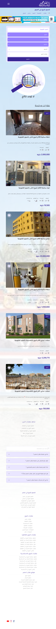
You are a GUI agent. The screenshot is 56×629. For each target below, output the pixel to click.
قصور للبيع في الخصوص (28, 428)
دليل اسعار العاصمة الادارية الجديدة (28, 582)
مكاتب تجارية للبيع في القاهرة (28, 546)
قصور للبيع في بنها (28, 433)
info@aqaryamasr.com (9, 610)
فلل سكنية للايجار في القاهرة (27, 544)
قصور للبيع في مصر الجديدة (28, 505)
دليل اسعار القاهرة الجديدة (28, 580)
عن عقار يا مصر (23, 613)
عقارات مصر (28, 519)
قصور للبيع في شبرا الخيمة (28, 436)
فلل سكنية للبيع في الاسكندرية (28, 561)
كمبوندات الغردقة (28, 527)
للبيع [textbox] (45, 34)
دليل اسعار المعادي (28, 586)
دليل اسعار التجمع (28, 588)
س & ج (36, 616)
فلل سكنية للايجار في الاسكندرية (27, 563)
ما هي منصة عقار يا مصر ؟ (28, 454)
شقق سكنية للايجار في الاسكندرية (28, 559)
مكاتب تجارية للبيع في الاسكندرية (28, 565)
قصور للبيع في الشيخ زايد (28, 507)
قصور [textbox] (45, 44)
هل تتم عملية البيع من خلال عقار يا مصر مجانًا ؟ (28, 474)
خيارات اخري (28, 54)
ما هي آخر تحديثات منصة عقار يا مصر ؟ (28, 480)
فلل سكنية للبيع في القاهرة (28, 542)
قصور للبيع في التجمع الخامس (28, 503)
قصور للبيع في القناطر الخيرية (28, 431)
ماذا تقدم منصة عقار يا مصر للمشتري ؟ (28, 467)
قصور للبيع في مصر (28, 496)
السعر (28, 49)
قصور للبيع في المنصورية (28, 501)
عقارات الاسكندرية (28, 523)
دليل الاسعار (24, 610)
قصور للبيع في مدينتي (28, 498)
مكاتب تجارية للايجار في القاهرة (28, 548)
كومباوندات (35, 610)
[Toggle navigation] (8, 4)
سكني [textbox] (45, 39)
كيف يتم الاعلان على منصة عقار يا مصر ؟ (28, 461)
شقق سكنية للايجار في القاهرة (28, 540)
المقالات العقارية (33, 613)
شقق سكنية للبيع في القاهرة (28, 538)
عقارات (36, 607)
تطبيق (28, 59)
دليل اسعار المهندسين (28, 584)
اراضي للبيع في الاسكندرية (28, 569)
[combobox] (28, 35)
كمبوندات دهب (28, 532)
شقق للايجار (28, 578)
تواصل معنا (24, 616)
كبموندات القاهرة (28, 525)
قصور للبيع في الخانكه (28, 426)
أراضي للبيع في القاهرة (28, 550)
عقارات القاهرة (28, 521)
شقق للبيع (28, 575)
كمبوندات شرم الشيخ (28, 530)
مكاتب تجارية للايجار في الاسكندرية (28, 567)
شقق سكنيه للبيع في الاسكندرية (28, 557)
